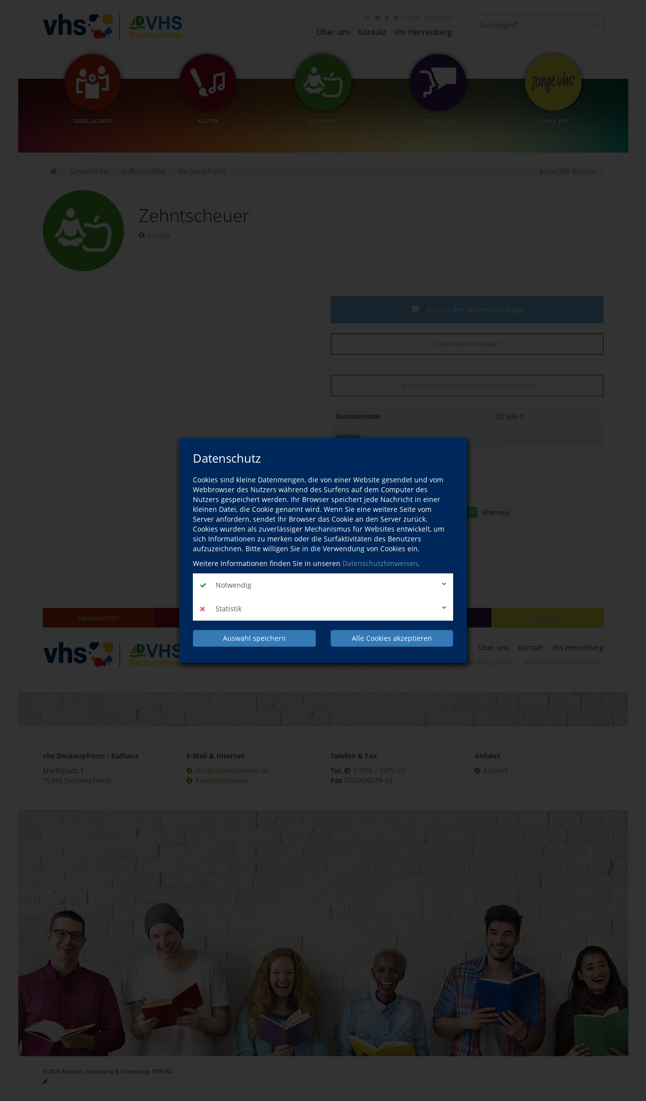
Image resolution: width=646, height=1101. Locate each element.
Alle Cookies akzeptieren (392, 638)
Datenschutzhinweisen (380, 563)
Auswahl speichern (254, 638)
